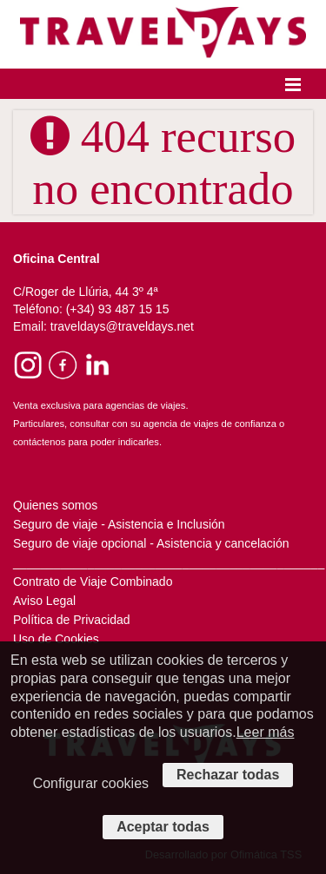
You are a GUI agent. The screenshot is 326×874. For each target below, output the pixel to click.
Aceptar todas (163, 826)
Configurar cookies (91, 783)
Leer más (265, 732)
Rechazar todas (227, 774)
